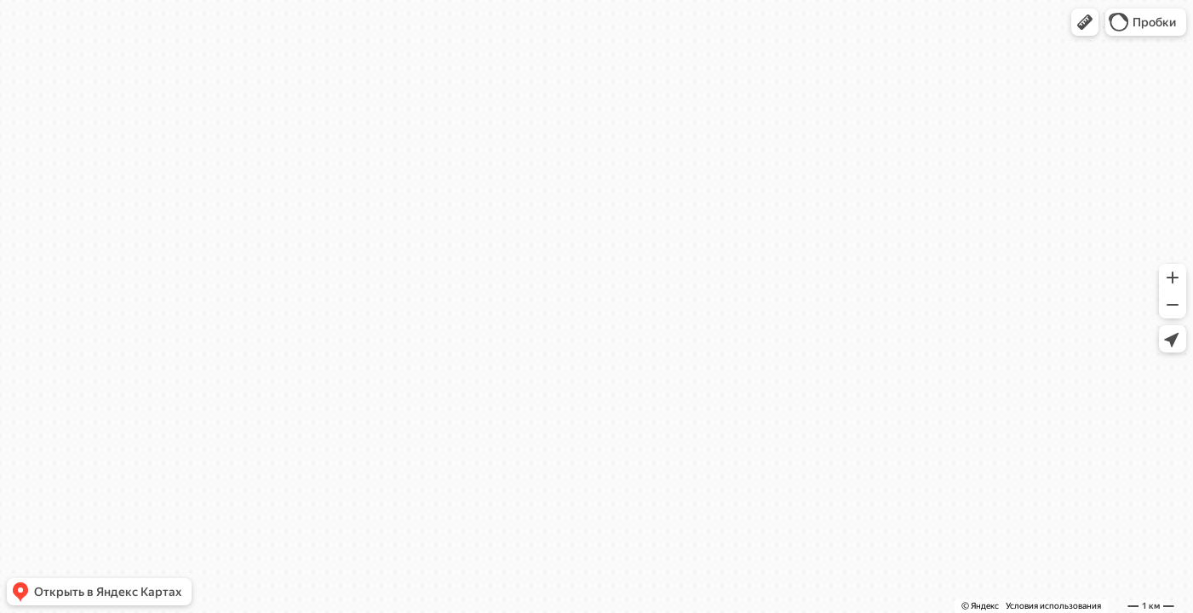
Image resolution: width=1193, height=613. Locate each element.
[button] (1084, 22)
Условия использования (1053, 605)
